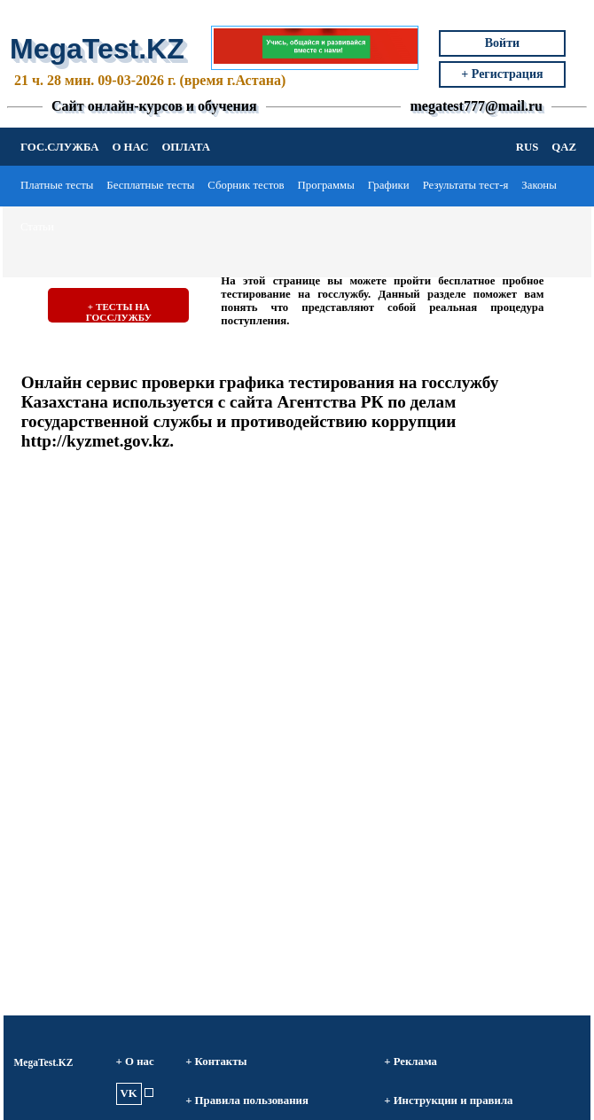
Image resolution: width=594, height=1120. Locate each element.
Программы (326, 185)
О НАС (130, 147)
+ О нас (135, 1061)
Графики (389, 185)
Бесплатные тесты (150, 185)
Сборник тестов (245, 185)
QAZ (563, 147)
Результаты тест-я (466, 185)
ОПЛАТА (185, 147)
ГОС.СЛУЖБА (59, 147)
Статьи (37, 227)
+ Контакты (215, 1061)
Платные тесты (56, 185)
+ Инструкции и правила (448, 1100)
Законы (539, 185)
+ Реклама (410, 1061)
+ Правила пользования (247, 1100)
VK (129, 1093)
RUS (527, 147)
